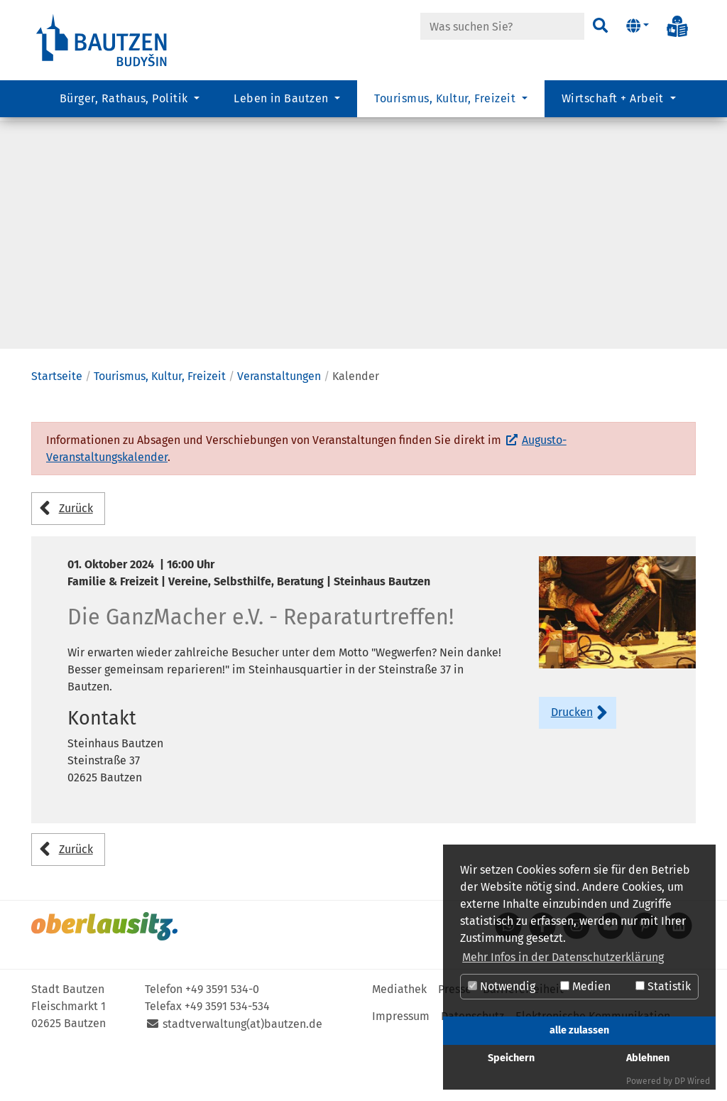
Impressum (401, 1073)
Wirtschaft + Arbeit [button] (614, 103)
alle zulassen (579, 1030)
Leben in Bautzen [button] (283, 103)
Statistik (663, 986)
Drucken (572, 769)
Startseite (56, 433)
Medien (585, 986)
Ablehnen (647, 1058)
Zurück (76, 565)
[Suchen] (599, 26)
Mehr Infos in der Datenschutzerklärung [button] (563, 957)
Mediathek (399, 1046)
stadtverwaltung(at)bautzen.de (242, 1081)
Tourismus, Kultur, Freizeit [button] (446, 103)
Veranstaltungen (279, 433)
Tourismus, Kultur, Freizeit (160, 433)
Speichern (511, 1058)
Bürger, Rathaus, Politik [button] (125, 103)
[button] (637, 26)
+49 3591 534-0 (222, 1046)
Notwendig (501, 986)
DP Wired (692, 1081)
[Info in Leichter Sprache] (677, 26)
